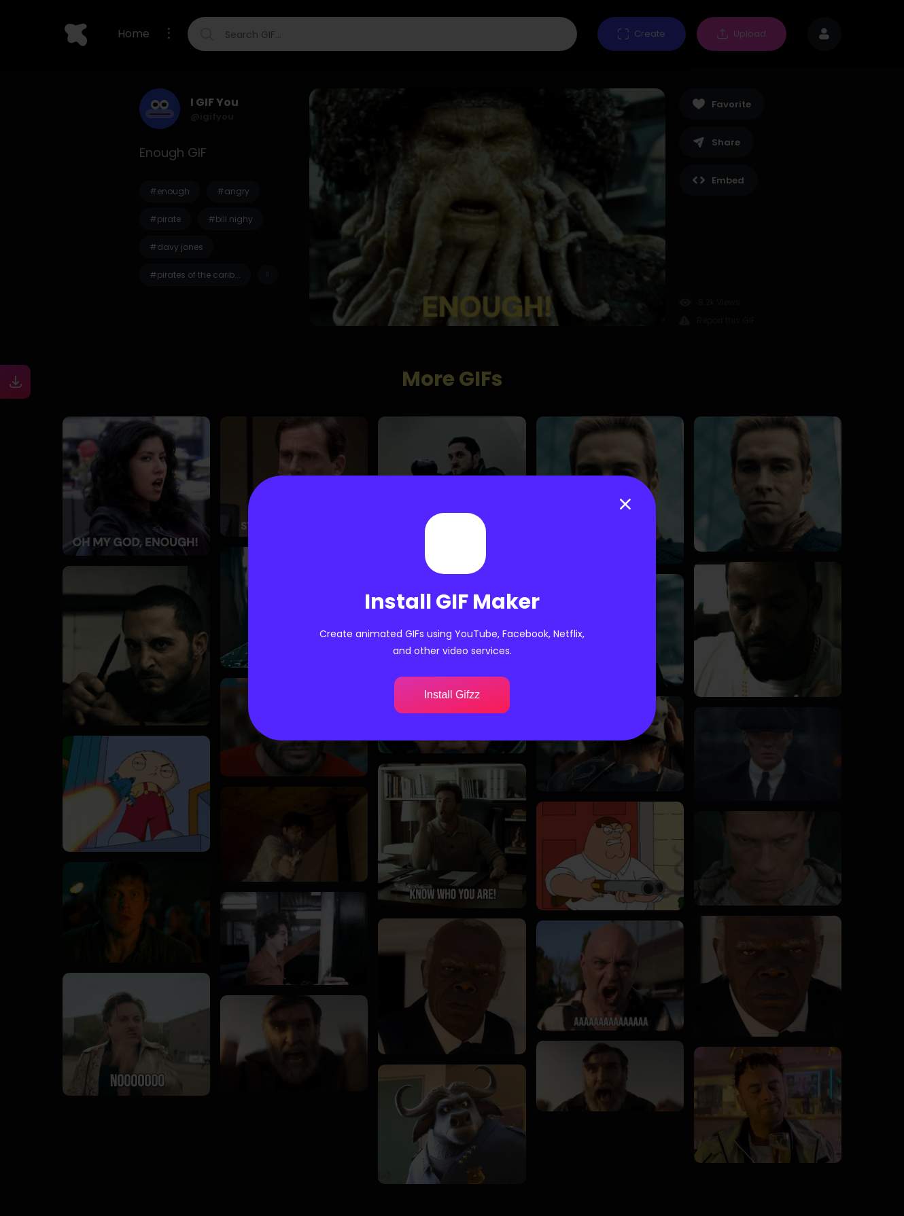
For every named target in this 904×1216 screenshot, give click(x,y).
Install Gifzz (452, 694)
